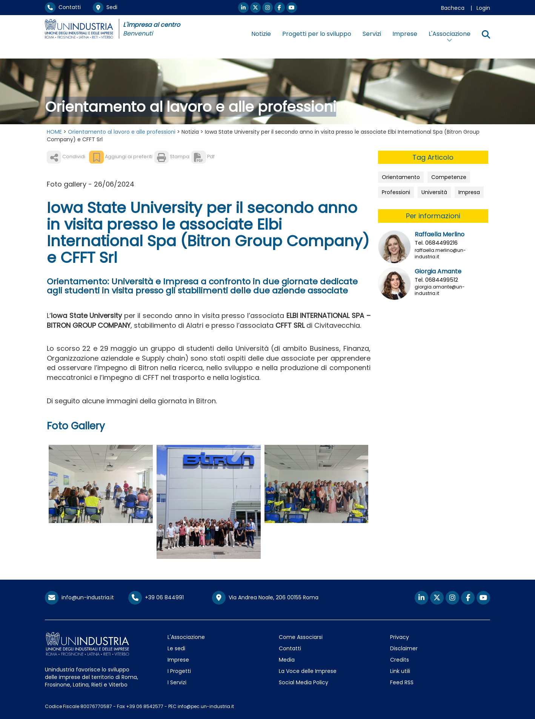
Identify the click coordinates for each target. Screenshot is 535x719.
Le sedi (176, 648)
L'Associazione (186, 637)
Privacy (399, 637)
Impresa (469, 192)
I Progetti (179, 671)
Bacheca (452, 8)
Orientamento (401, 177)
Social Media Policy (303, 682)
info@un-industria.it (79, 597)
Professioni (396, 192)
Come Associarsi (301, 637)
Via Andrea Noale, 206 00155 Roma (265, 598)
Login (483, 8)
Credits (399, 659)
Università (434, 192)
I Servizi (177, 682)
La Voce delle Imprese (308, 671)
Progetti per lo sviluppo (316, 33)
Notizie (261, 33)
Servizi (372, 33)
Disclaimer (404, 648)
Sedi (105, 7)
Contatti (63, 7)
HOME (54, 132)
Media (287, 659)
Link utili (400, 671)
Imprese (404, 33)
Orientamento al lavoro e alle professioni (121, 132)
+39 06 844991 (156, 597)
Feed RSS (402, 682)
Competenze (448, 177)
